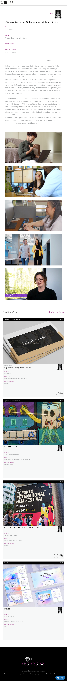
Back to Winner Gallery (54, 312)
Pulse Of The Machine (11, 447)
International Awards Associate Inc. (37, 675)
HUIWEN (7, 609)
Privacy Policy (50, 673)
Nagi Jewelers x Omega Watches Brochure (18, 368)
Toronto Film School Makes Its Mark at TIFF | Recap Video (22, 528)
